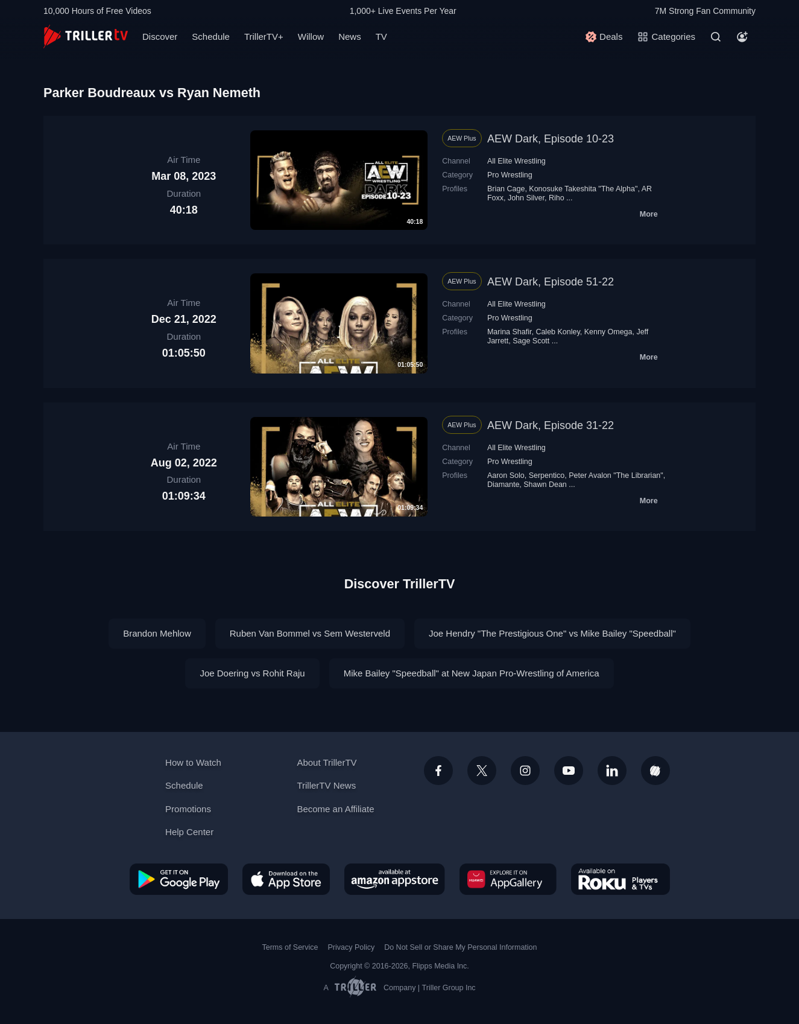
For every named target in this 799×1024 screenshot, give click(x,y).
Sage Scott (531, 341)
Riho (556, 198)
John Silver (526, 198)
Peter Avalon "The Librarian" (616, 475)
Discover (159, 36)
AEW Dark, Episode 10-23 (550, 139)
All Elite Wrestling (516, 161)
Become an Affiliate (335, 809)
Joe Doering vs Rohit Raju (252, 673)
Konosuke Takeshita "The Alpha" (583, 189)
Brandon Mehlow (157, 633)
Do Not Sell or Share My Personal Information (460, 947)
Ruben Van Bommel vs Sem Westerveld (310, 633)
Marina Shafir (509, 332)
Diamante (503, 484)
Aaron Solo (506, 475)
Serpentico (547, 475)
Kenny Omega (608, 332)
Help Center (189, 832)
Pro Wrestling (509, 175)
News (349, 36)
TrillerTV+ (263, 36)
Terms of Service (290, 947)
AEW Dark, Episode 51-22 (550, 282)
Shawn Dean (545, 484)
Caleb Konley (557, 332)
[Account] (742, 37)
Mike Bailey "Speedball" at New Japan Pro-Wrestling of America (471, 673)
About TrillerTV (326, 762)
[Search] (716, 37)
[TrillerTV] (85, 36)
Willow (311, 36)
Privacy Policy (350, 947)
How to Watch (193, 762)
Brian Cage (506, 189)
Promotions (188, 809)
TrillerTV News (326, 785)
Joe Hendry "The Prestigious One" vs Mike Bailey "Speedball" (552, 633)
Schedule (211, 36)
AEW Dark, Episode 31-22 (550, 425)
